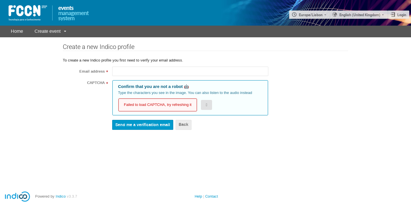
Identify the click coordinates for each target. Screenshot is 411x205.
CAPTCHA (96, 82)
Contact (211, 196)
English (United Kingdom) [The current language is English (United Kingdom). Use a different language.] (359, 14)
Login (401, 14)
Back (183, 125)
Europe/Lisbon (311, 14)
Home (17, 31)
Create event (48, 31)
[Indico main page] (26, 13)
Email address (92, 71)
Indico (61, 196)
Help (198, 196)
